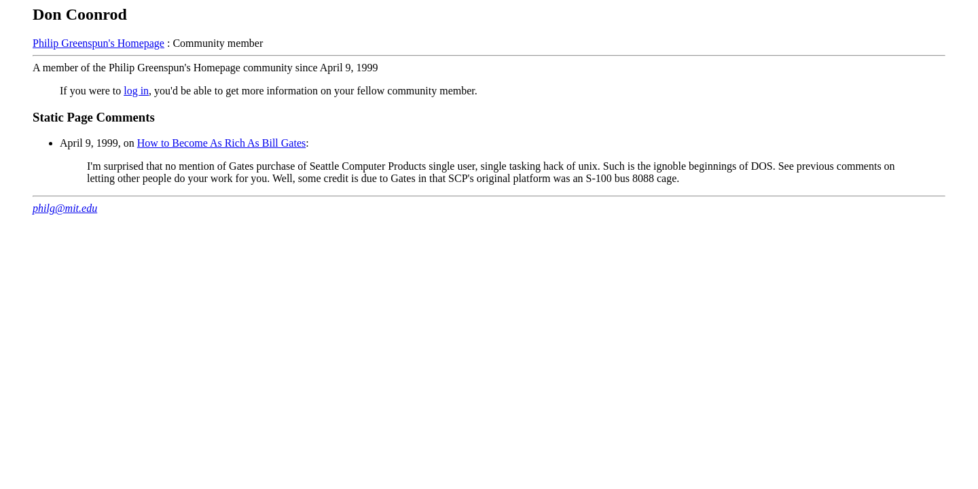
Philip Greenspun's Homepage (98, 43)
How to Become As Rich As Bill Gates (221, 143)
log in (136, 90)
